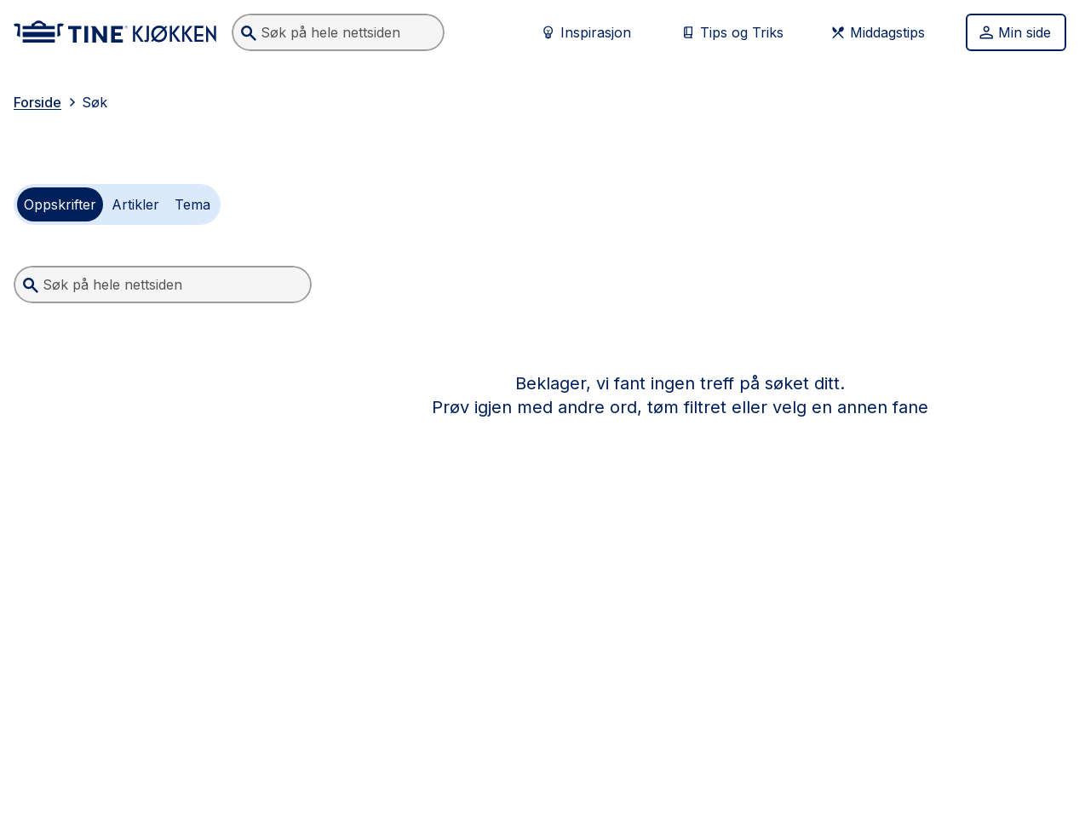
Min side (1014, 32)
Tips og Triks (732, 32)
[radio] (60, 204)
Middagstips (877, 32)
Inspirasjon (585, 32)
